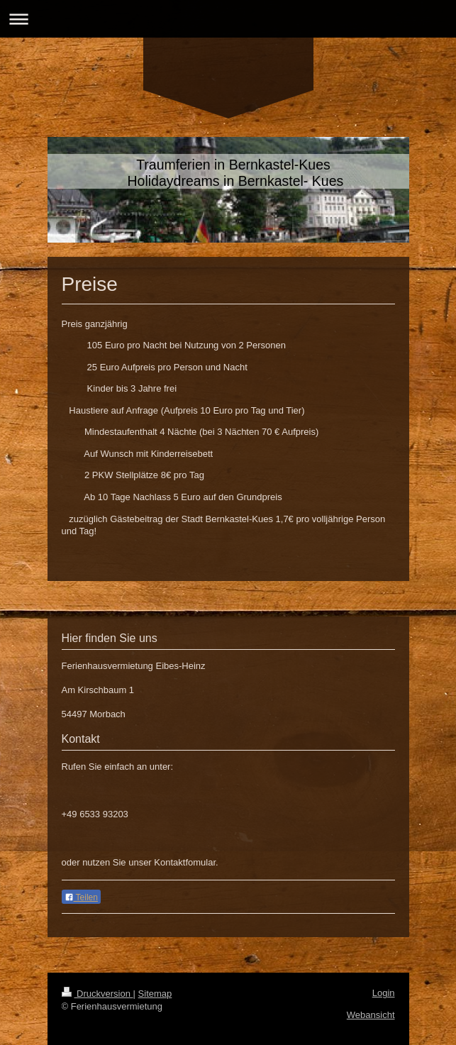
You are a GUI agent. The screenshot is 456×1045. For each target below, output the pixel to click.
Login (383, 993)
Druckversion (97, 993)
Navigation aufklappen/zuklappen (228, 19)
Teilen (81, 897)
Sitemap (155, 993)
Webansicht (371, 1015)
